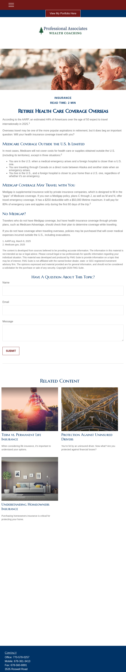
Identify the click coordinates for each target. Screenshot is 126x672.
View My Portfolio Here (63, 13)
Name (6, 282)
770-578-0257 (21, 657)
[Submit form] (10, 351)
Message (7, 321)
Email (5, 302)
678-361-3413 (22, 661)
